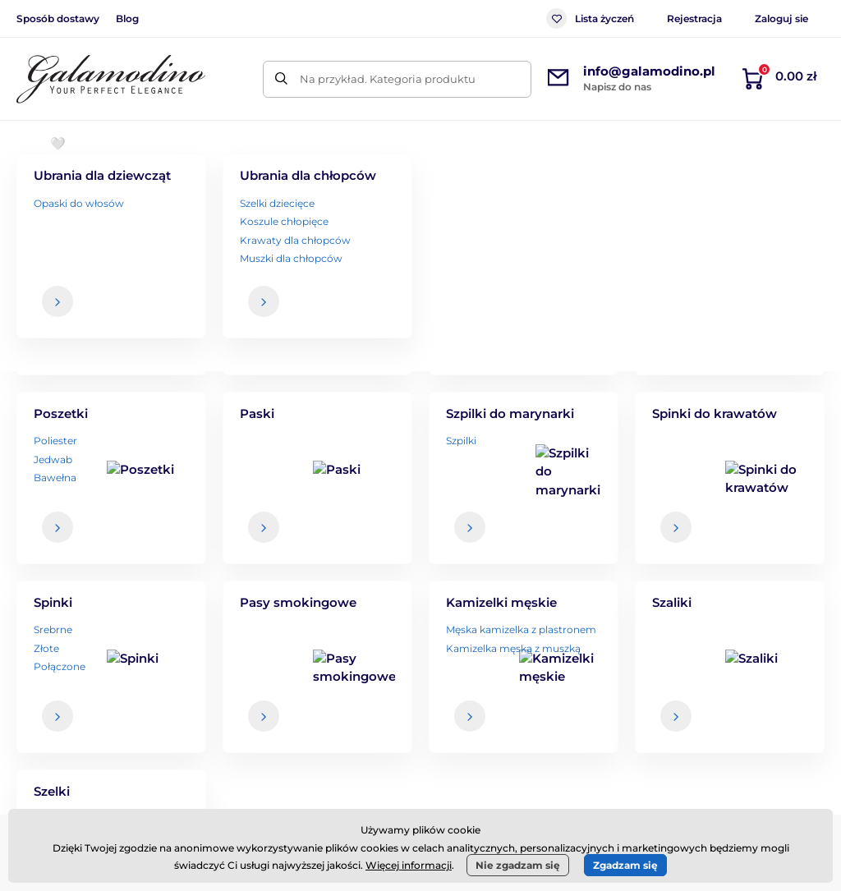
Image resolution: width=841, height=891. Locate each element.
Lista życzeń (590, 18)
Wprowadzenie (54, 193)
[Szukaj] (281, 79)
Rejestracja (694, 18)
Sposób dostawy (57, 18)
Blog (127, 18)
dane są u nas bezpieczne (510, 544)
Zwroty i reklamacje (511, 735)
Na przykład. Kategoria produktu (388, 78)
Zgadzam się (625, 865)
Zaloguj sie (781, 18)
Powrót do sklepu (420, 420)
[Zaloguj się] (780, 512)
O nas (735, 670)
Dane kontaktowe (768, 703)
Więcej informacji (408, 865)
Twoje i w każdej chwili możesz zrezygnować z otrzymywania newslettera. (589, 551)
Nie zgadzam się (518, 865)
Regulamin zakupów (514, 670)
